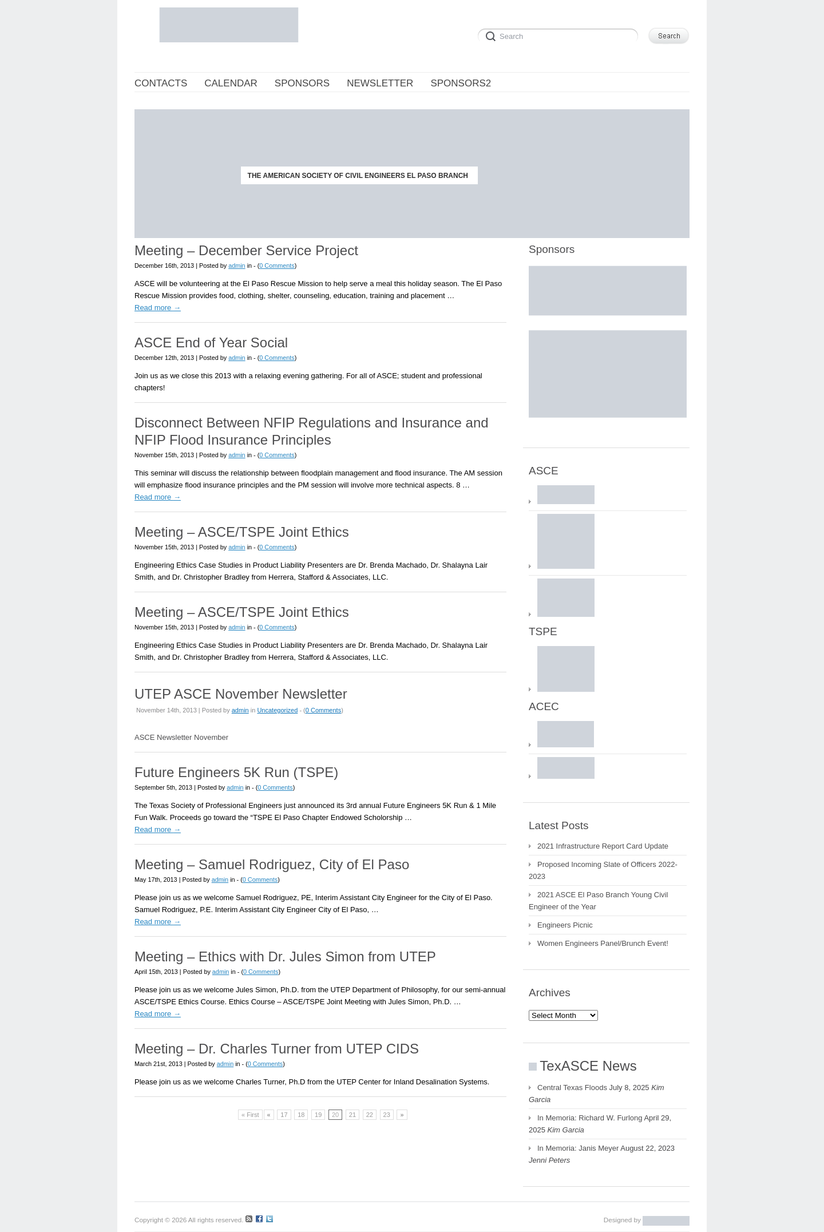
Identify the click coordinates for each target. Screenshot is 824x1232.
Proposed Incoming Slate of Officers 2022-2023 (603, 870)
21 (352, 1114)
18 (301, 1114)
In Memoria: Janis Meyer (578, 1148)
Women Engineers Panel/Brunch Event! (602, 943)
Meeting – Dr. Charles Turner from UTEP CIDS (276, 1048)
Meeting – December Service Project (246, 250)
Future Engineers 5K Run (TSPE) (236, 772)
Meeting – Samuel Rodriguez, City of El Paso (271, 864)
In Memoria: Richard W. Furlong (590, 1118)
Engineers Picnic (565, 925)
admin (236, 265)
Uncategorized (277, 710)
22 (369, 1114)
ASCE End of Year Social (211, 342)
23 (386, 1114)
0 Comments (276, 265)
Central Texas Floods (572, 1087)
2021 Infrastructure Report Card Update (602, 846)
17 (283, 1114)
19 (318, 1114)
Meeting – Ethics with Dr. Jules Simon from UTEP (285, 956)
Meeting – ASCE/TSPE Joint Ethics (241, 532)
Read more (157, 307)
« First (250, 1114)
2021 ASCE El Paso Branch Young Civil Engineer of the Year (598, 900)
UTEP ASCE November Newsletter (240, 694)
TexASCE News (588, 1065)
